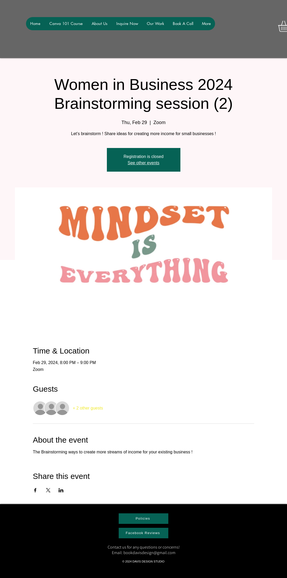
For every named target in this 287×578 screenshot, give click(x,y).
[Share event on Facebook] (35, 490)
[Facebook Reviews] (143, 533)
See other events (143, 163)
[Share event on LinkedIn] (61, 490)
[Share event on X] (48, 490)
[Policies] (143, 518)
